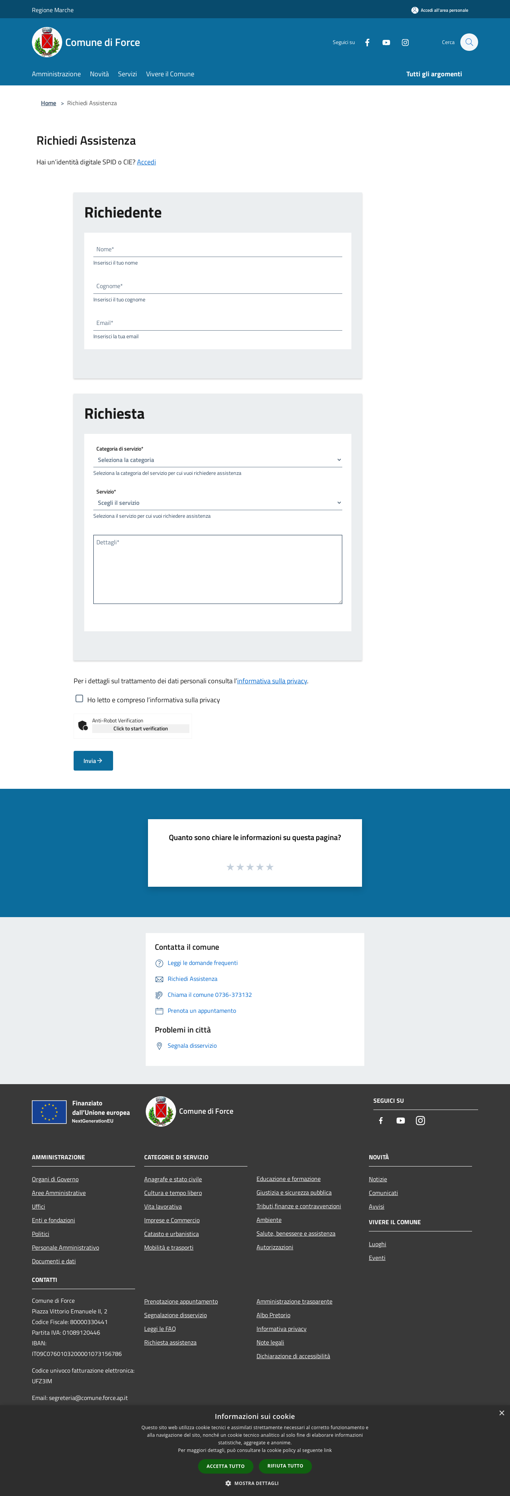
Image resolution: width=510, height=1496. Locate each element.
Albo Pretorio (273, 1314)
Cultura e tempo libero (173, 1192)
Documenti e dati (54, 1261)
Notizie (378, 1179)
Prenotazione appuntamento (181, 1301)
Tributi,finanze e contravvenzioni (299, 1206)
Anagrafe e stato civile (173, 1179)
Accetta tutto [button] (226, 1466)
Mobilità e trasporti (169, 1247)
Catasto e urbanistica (171, 1233)
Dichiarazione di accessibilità (293, 1355)
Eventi (377, 1257)
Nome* (105, 249)
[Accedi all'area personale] (439, 10)
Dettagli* (108, 542)
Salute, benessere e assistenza (296, 1233)
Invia (93, 760)
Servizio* (106, 491)
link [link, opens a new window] (328, 1450)
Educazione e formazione (289, 1178)
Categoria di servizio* (119, 448)
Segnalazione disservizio (175, 1314)
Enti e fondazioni (53, 1220)
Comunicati (383, 1192)
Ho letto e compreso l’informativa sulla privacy (153, 700)
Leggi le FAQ (160, 1328)
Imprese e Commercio (172, 1220)
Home (48, 102)
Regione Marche (53, 9)
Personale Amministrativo (65, 1247)
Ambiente (269, 1219)
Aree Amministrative (59, 1192)
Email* (104, 322)
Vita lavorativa (163, 1206)
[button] (255, 1483)
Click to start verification (140, 728)
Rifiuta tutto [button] (286, 1466)
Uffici (38, 1206)
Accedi (146, 162)
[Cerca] (469, 42)
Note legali (270, 1342)
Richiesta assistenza (170, 1342)
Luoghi (377, 1244)
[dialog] (255, 1450)
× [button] (501, 1413)
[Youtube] (382, 42)
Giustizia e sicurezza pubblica (294, 1192)
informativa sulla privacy (272, 681)
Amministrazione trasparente (294, 1301)
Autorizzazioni (275, 1247)
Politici (40, 1233)
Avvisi (376, 1206)
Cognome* (109, 285)
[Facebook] (363, 42)
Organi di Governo (55, 1179)
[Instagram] (401, 42)
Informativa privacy (282, 1328)
